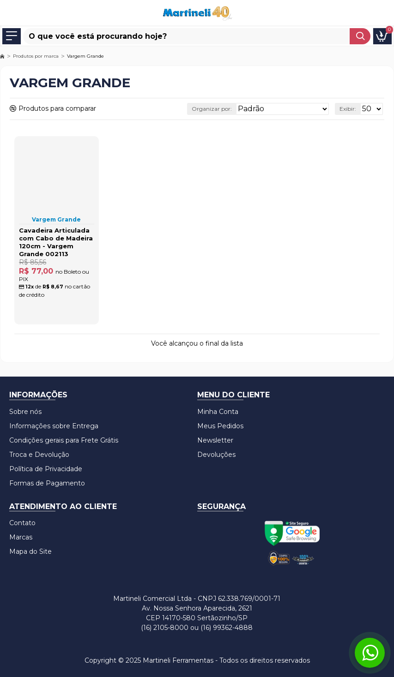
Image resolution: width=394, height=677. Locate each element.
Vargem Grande (56, 219)
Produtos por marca (36, 56)
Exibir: (347, 108)
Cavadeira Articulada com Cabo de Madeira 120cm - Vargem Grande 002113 (56, 242)
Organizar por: (212, 108)
